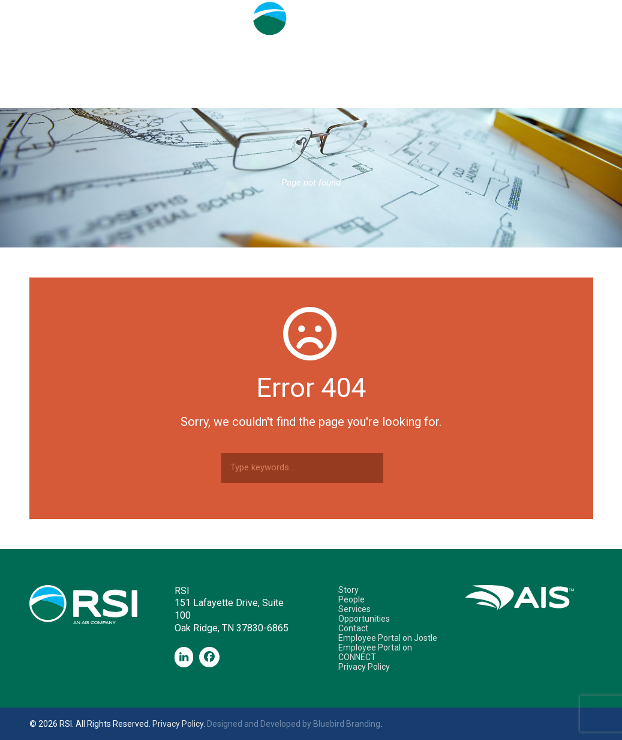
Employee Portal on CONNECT (375, 652)
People (229, 95)
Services (290, 95)
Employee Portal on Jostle (387, 638)
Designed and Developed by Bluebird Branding (293, 724)
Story (174, 95)
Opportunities (368, 95)
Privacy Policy (364, 667)
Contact (447, 95)
